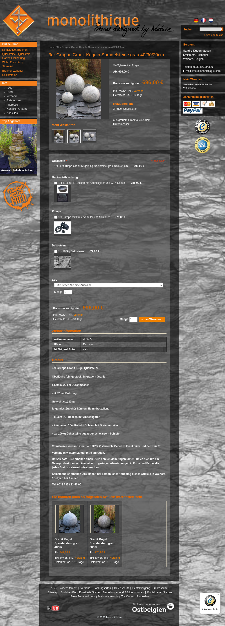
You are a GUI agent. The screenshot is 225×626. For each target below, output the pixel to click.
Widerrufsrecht (68, 588)
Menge (124, 319)
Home (52, 47)
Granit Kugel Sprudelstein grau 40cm (66, 543)
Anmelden (143, 596)
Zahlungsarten (102, 588)
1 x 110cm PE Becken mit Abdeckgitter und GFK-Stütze (100, 182)
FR (203, 20)
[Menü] (217, 595)
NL (211, 20)
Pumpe (56, 211)
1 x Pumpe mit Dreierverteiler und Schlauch (92, 217)
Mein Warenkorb (108, 596)
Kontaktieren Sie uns (159, 592)
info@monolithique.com (206, 71)
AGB (53, 588)
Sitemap (53, 592)
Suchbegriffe (68, 592)
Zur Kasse (127, 596)
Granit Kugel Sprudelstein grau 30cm (102, 543)
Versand (139, 91)
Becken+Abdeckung (65, 177)
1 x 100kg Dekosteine (78, 251)
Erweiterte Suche (213, 35)
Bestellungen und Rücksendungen (123, 592)
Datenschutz (121, 588)
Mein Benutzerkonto (83, 596)
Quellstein (59, 160)
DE (196, 20)
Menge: (59, 292)
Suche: (187, 29)
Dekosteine (59, 245)
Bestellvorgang (141, 588)
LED (54, 279)
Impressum (160, 588)
